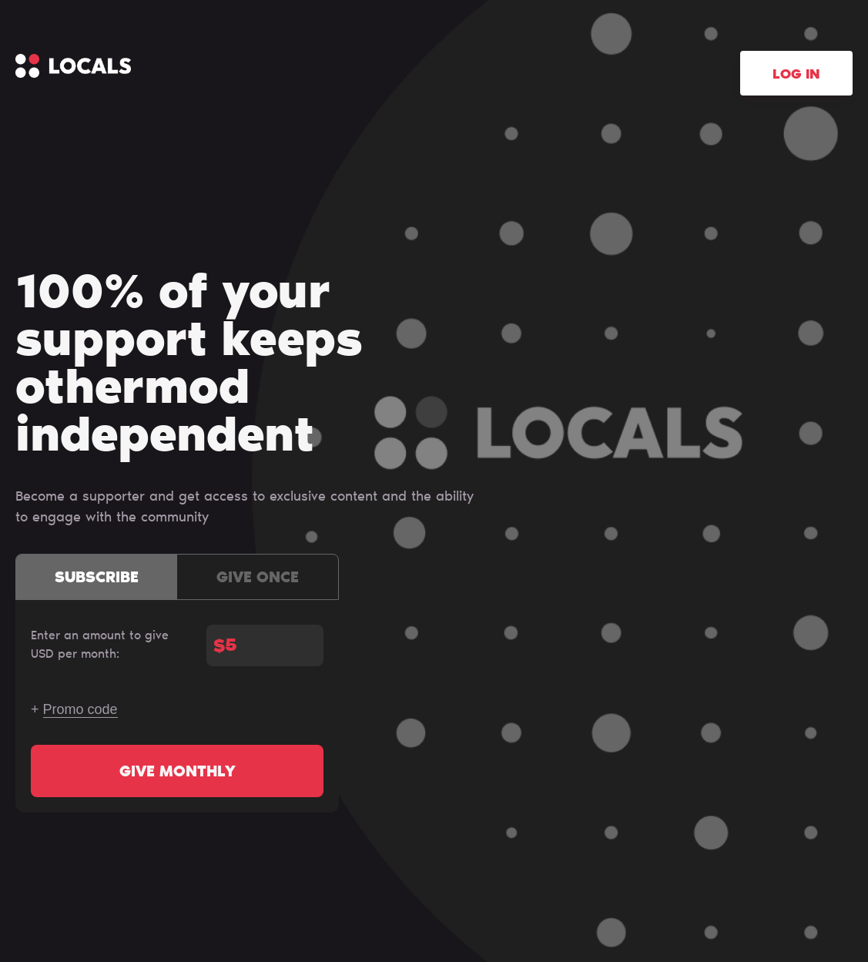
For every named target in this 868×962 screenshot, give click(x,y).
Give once (257, 578)
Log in (796, 75)
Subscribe (97, 578)
